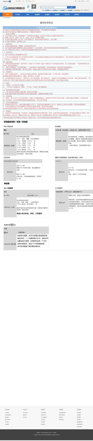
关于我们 (17, 14)
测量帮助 (79, 417)
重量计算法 (43, 414)
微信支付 (25, 414)
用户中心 (88, 1)
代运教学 (7, 412)
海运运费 (43, 424)
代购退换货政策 (62, 412)
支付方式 (67, 14)
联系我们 (76, 14)
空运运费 (43, 421)
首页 (8, 14)
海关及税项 (43, 412)
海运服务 (57, 14)
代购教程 (7, 424)
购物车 (82, 1)
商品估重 (79, 412)
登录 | (76, 1)
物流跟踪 (37, 14)
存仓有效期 (79, 426)
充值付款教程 (8, 414)
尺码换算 (79, 414)
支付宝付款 (25, 412)
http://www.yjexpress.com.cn (46, 432)
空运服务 (47, 14)
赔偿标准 (61, 417)
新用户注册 (7, 419)
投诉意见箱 (61, 419)
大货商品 (43, 419)
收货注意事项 (62, 414)
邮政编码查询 (80, 421)
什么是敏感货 (44, 417)
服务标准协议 (80, 424)
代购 (27, 14)
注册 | (79, 1)
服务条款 (79, 419)
